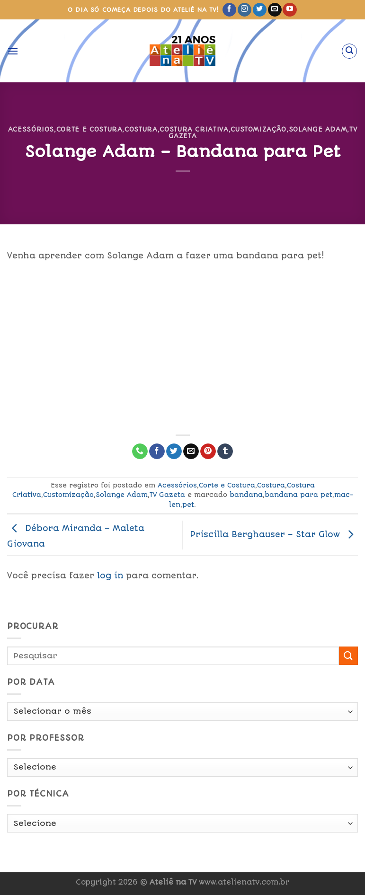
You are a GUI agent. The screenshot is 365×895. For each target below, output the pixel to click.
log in (110, 575)
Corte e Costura (89, 129)
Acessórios (31, 129)
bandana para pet (298, 494)
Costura (141, 129)
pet (188, 504)
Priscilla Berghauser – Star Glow (274, 534)
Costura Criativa (194, 129)
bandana (246, 494)
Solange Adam (318, 129)
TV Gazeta (167, 494)
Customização (258, 129)
